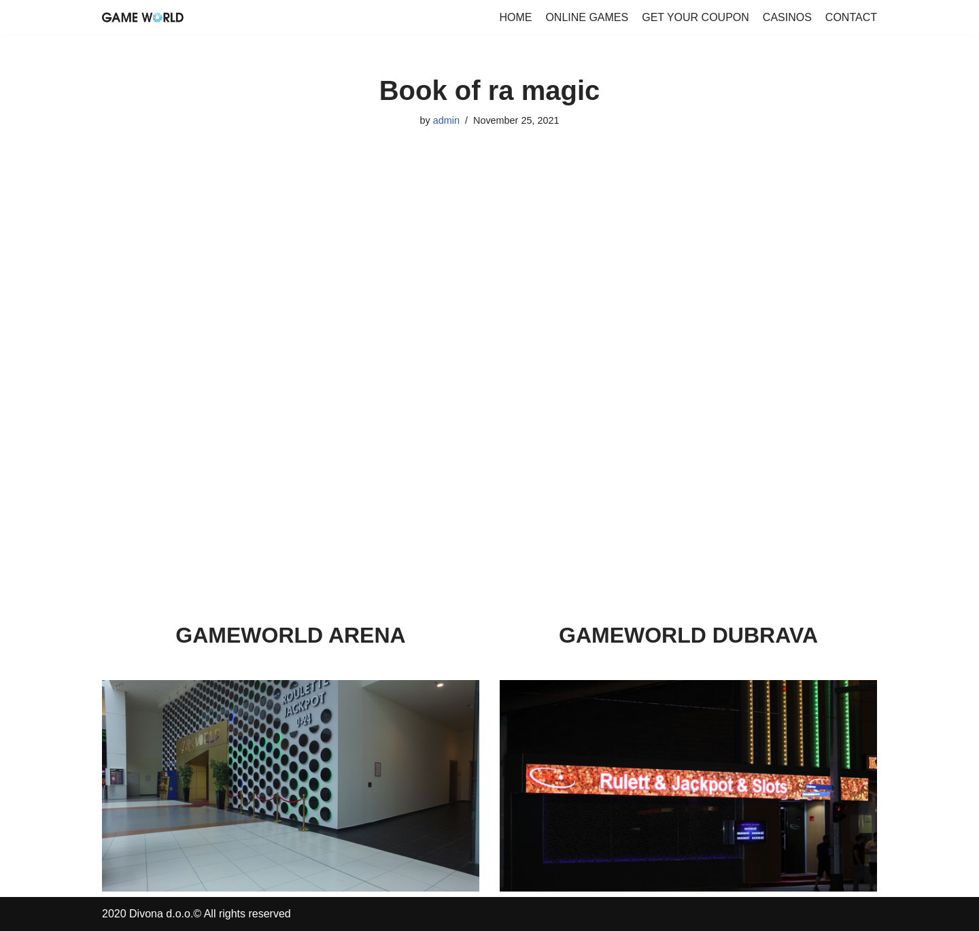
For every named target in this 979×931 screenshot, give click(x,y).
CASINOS (787, 17)
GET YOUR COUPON (695, 17)
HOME (515, 17)
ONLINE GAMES (586, 17)
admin (446, 120)
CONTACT (851, 17)
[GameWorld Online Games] (143, 17)
